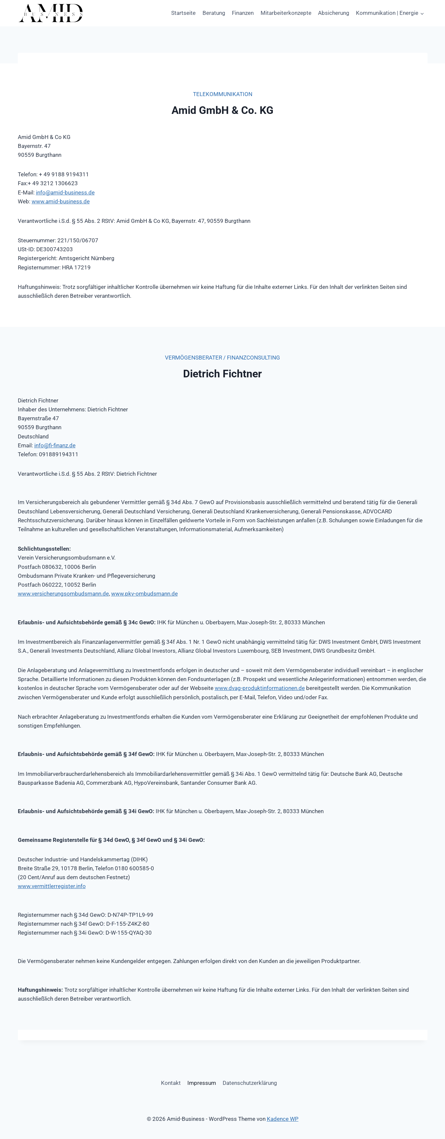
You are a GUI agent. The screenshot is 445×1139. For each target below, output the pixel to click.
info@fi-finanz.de (55, 445)
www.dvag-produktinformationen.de (260, 688)
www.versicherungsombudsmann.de (63, 593)
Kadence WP (283, 1119)
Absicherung (333, 13)
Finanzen (243, 13)
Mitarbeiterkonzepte (286, 13)
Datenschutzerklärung (250, 1083)
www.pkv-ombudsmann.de (144, 593)
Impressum (201, 1083)
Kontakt (171, 1083)
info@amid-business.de (65, 192)
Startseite (183, 13)
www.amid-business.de (61, 201)
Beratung (214, 13)
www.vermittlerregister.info (52, 886)
